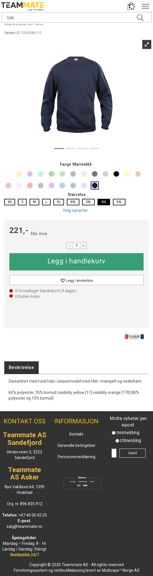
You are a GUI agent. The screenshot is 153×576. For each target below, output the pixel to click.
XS (10, 202)
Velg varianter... (76, 210)
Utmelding (130, 440)
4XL (104, 202)
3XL (88, 202)
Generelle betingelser (76, 445)
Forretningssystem (30, 570)
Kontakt (76, 434)
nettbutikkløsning (69, 570)
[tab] (21, 367)
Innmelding (127, 432)
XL (59, 202)
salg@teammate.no (24, 526)
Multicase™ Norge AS (121, 570)
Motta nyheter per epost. (128, 422)
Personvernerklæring (76, 457)
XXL (73, 202)
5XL (119, 202)
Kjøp (76, 261)
